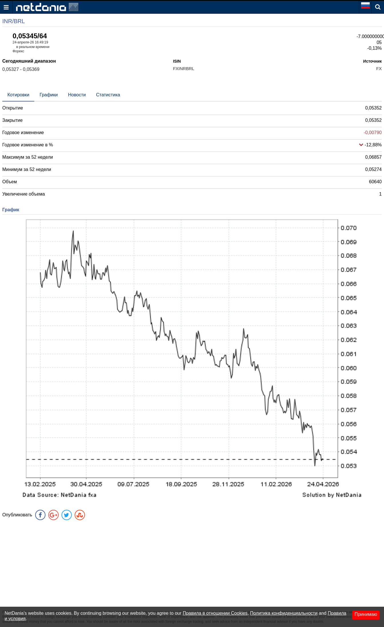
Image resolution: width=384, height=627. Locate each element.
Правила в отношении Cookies (215, 613)
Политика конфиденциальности (284, 613)
